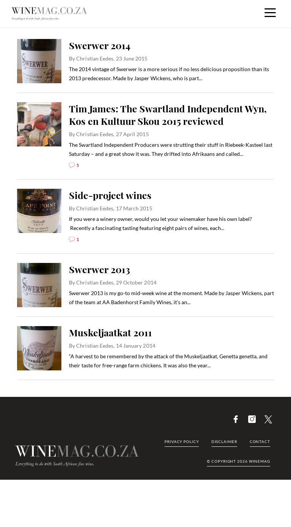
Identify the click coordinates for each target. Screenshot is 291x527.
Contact (260, 441)
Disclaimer (224, 441)
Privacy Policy (181, 441)
